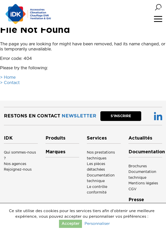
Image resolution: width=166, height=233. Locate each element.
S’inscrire (121, 116)
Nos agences (15, 164)
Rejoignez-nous (18, 169)
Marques (55, 152)
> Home (8, 77)
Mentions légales (143, 183)
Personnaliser (97, 224)
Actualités (140, 138)
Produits (55, 138)
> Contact (10, 83)
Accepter (70, 224)
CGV (132, 189)
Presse (136, 200)
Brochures (137, 166)
